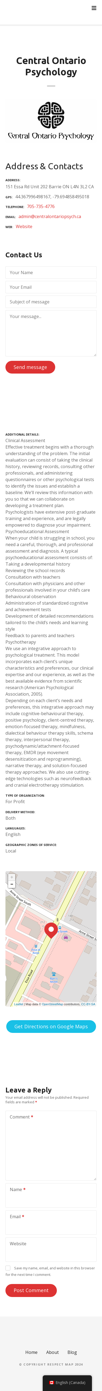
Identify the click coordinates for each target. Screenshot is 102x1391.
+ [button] (11, 877)
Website (24, 226)
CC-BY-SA (88, 1004)
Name (16, 1190)
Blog (72, 1352)
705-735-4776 (41, 206)
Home (31, 1352)
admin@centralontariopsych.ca (49, 216)
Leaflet (18, 1004)
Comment (20, 1117)
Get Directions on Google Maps (51, 1026)
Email (15, 1217)
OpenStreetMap (52, 1004)
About (52, 1352)
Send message (30, 367)
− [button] (11, 884)
